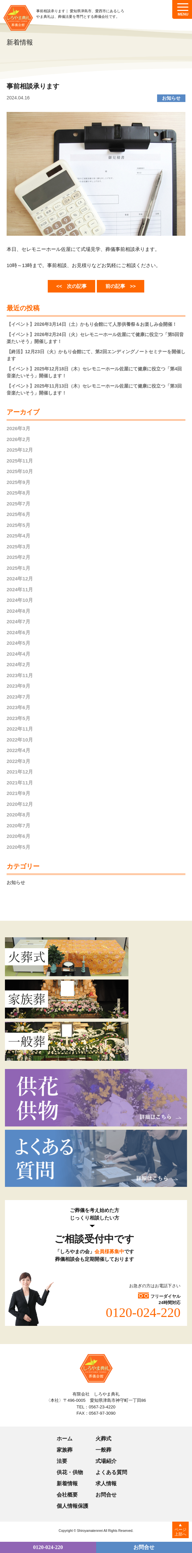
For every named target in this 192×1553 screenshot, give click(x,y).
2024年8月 (18, 611)
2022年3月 (18, 761)
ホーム (64, 1438)
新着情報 (67, 1483)
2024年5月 (18, 643)
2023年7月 (18, 697)
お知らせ (16, 882)
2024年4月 (18, 654)
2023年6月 (18, 707)
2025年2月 (18, 557)
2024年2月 (18, 664)
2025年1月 (18, 568)
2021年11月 (20, 782)
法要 (62, 1461)
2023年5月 (18, 718)
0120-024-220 (143, 1312)
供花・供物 (70, 1472)
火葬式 (103, 1438)
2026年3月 (18, 428)
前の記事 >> (120, 286)
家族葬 (64, 1450)
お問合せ (106, 1495)
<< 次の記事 (71, 286)
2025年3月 (18, 546)
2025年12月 (20, 450)
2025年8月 (18, 493)
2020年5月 (18, 847)
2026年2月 (18, 439)
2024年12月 (20, 578)
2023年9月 (18, 686)
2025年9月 (18, 482)
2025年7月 (18, 503)
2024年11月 (20, 589)
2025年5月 (18, 525)
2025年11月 (20, 461)
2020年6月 (18, 836)
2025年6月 (18, 514)
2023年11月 (20, 675)
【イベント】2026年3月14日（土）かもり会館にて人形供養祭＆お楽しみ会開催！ (92, 324)
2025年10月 (20, 471)
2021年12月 (20, 772)
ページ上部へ (180, 1531)
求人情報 (106, 1483)
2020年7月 (18, 825)
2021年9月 (18, 793)
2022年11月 (20, 729)
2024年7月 (18, 621)
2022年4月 (18, 750)
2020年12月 (20, 804)
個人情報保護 (72, 1506)
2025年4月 (18, 535)
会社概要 (67, 1495)
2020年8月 (18, 814)
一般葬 (103, 1450)
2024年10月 (20, 600)
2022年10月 (20, 739)
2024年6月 (18, 632)
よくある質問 (111, 1472)
